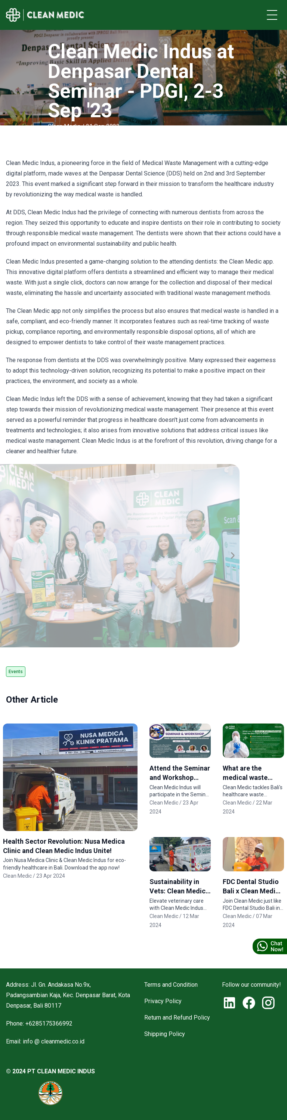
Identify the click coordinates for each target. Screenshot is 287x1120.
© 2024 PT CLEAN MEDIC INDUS (50, 1071)
